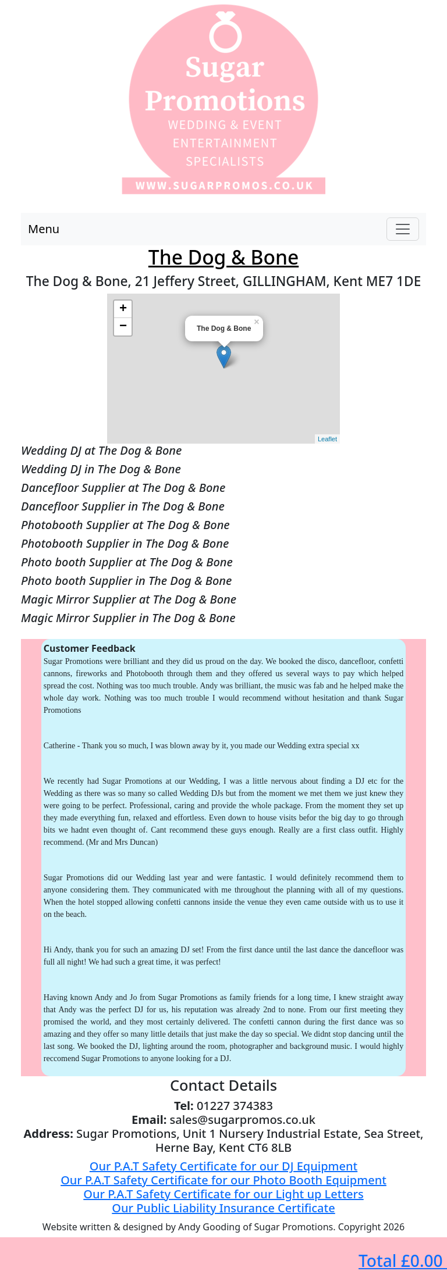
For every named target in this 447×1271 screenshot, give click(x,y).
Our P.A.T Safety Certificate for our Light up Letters (223, 1194)
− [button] (123, 326)
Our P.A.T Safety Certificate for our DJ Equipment (223, 1166)
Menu (43, 229)
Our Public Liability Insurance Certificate (223, 1208)
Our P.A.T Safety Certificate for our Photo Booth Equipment (223, 1180)
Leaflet (327, 438)
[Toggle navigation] (402, 229)
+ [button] (123, 309)
